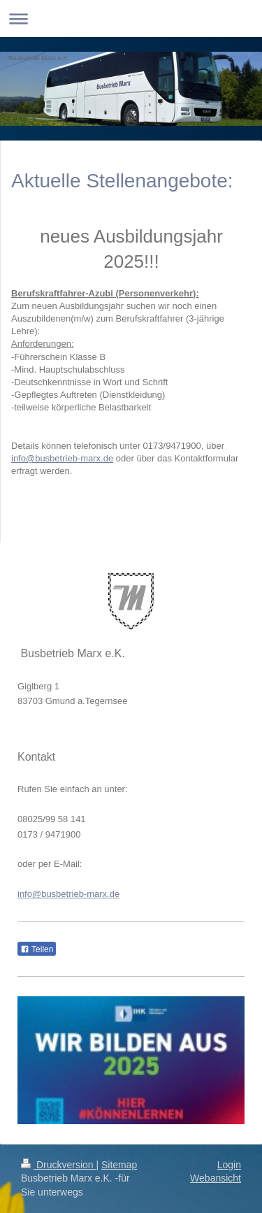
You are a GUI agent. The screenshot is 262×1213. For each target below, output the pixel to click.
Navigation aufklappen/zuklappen (131, 18)
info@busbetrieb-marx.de (62, 458)
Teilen (36, 949)
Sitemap (119, 1164)
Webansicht (215, 1178)
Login (229, 1164)
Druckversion (58, 1164)
